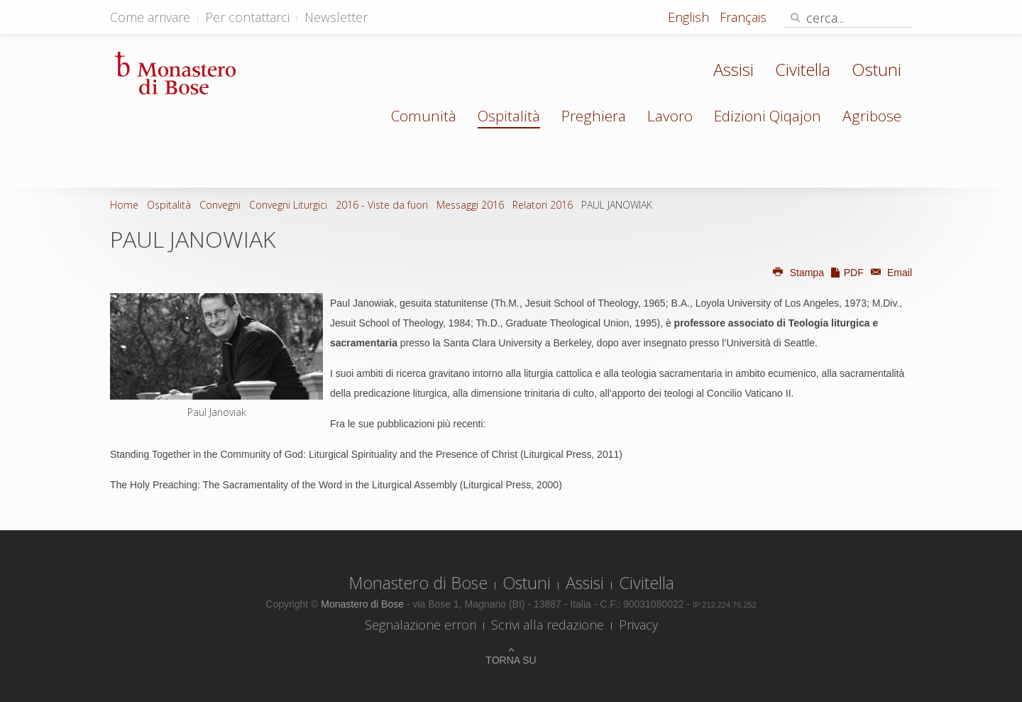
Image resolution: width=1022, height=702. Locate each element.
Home (124, 205)
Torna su (510, 660)
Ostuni (876, 69)
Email (889, 272)
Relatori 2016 (542, 205)
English (690, 17)
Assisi (733, 69)
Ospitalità (509, 116)
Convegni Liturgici (288, 205)
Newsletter (336, 17)
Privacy (638, 624)
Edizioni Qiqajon (767, 116)
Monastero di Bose (418, 583)
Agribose (871, 116)
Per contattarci (247, 17)
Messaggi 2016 (470, 205)
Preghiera (593, 116)
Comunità (423, 116)
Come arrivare (150, 17)
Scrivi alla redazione (547, 624)
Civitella (802, 69)
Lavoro (670, 116)
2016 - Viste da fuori (382, 205)
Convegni (220, 205)
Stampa (798, 272)
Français (743, 17)
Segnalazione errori (420, 624)
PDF (847, 272)
